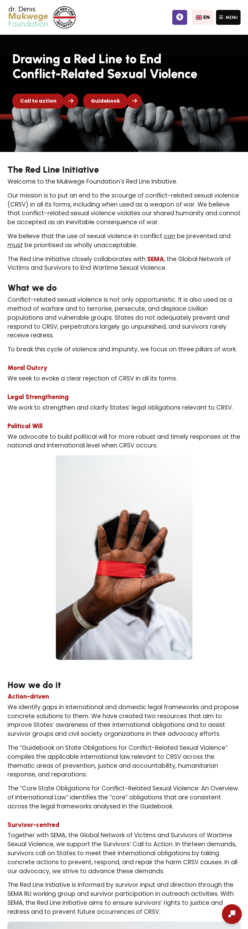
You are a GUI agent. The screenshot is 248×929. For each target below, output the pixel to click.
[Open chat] (232, 914)
